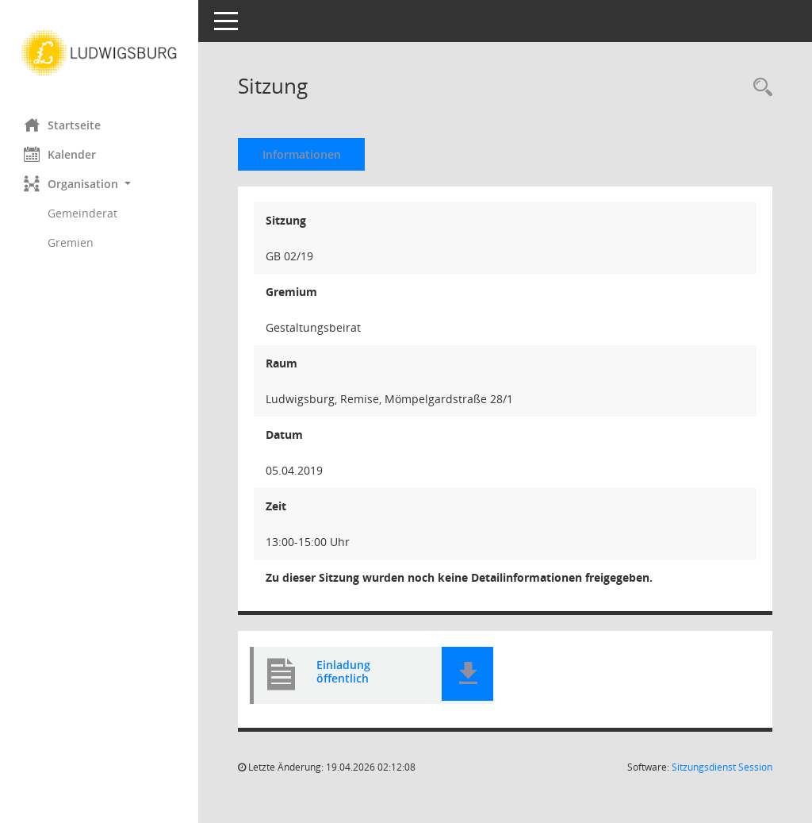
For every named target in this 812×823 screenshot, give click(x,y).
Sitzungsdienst (722, 767)
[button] (99, 183)
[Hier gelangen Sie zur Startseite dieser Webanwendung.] (99, 53)
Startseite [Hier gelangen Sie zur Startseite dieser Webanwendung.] (62, 125)
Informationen (301, 154)
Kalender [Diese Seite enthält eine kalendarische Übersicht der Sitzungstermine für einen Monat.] (60, 154)
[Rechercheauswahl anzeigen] (758, 88)
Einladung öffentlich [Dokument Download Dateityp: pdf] (343, 671)
